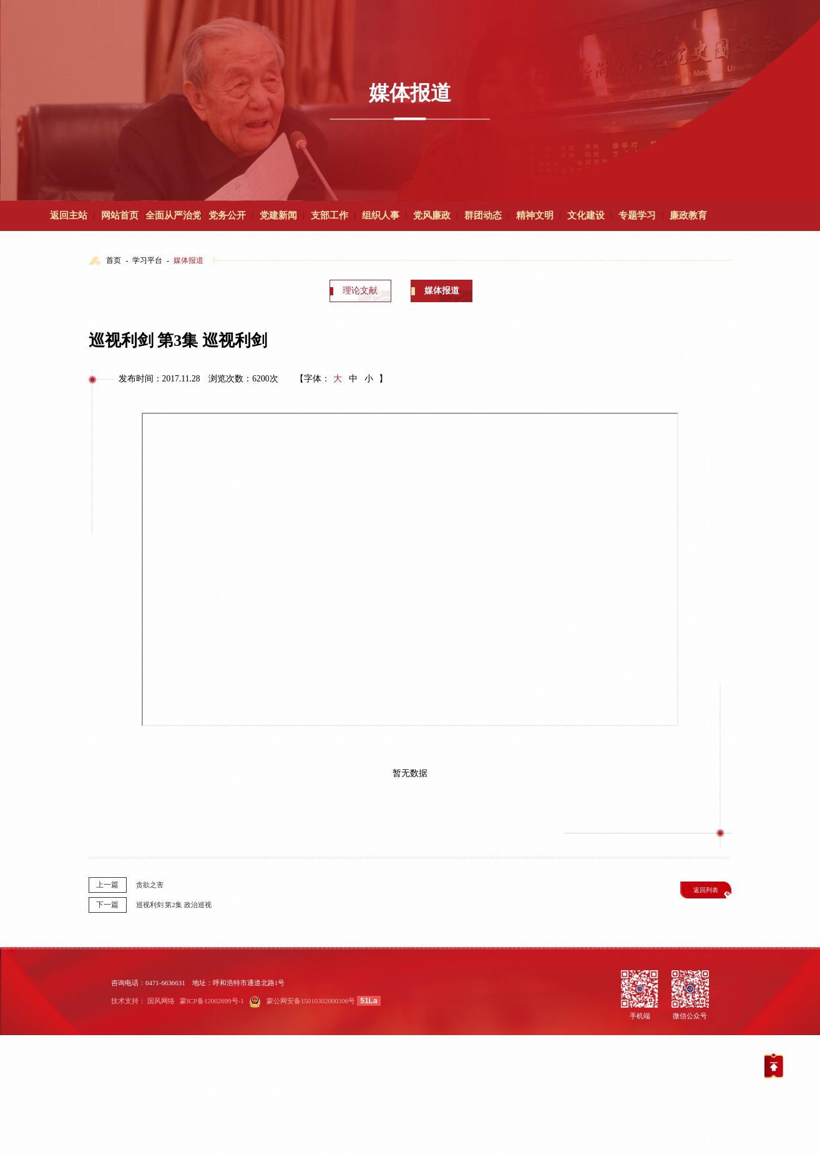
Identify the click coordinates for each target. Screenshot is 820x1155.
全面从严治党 (173, 215)
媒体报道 (188, 260)
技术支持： (128, 1001)
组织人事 (380, 215)
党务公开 (227, 215)
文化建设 (586, 215)
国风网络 (161, 1001)
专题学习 (637, 215)
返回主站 (68, 215)
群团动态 (483, 215)
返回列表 (705, 890)
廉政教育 (688, 215)
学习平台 (147, 260)
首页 (113, 260)
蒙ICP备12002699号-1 (212, 1001)
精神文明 (535, 215)
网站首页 (120, 215)
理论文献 (360, 290)
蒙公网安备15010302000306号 (311, 1001)
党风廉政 (432, 215)
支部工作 (329, 215)
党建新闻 (278, 215)
